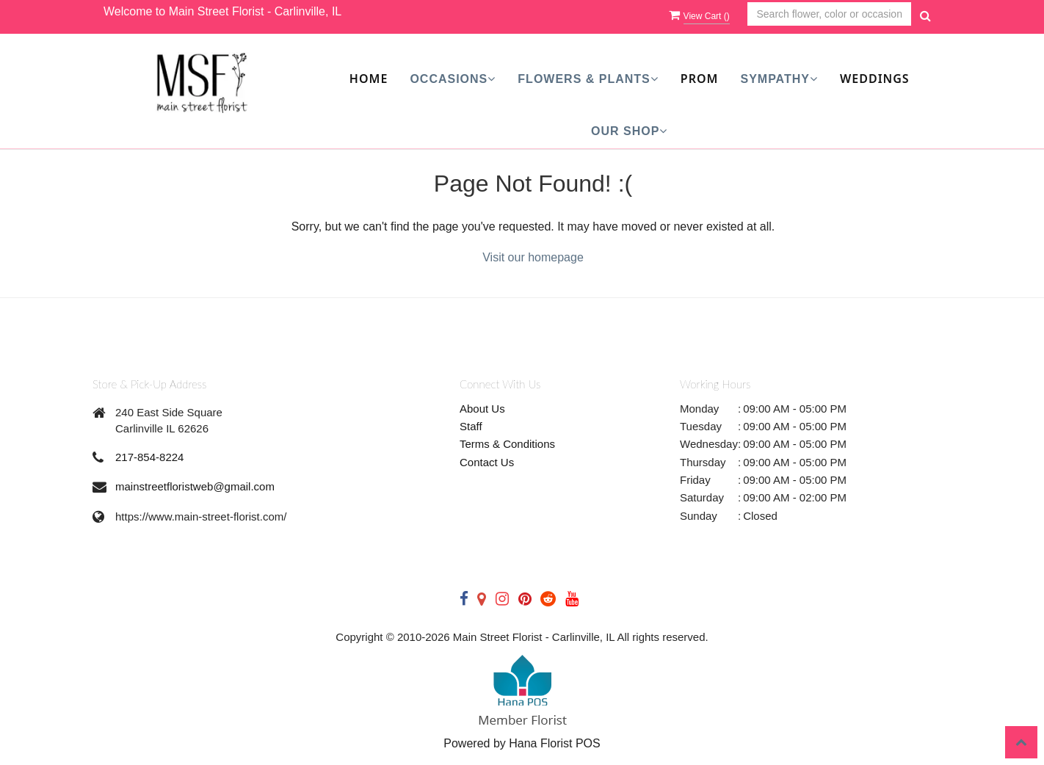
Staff (471, 426)
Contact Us (487, 462)
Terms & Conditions (507, 444)
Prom (700, 78)
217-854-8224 (149, 457)
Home (368, 78)
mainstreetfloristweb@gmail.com (195, 486)
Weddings (875, 78)
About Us (482, 408)
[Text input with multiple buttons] (829, 14)
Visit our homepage (533, 257)
